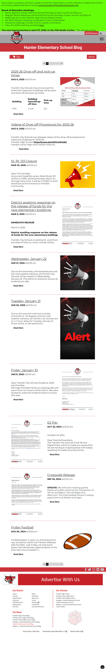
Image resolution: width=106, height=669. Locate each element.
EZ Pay (52, 422)
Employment (17, 604)
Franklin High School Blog (20, 615)
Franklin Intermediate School (65, 598)
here (42, 25)
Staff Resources (92, 33)
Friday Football (22, 527)
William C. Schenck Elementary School (68, 604)
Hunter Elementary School (64, 602)
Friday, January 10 (24, 370)
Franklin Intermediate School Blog (23, 619)
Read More (17, 114)
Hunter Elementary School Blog (22, 623)
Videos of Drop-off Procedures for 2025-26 (43, 124)
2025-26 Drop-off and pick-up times (33, 73)
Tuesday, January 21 (26, 301)
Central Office (60, 606)
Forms (34, 600)
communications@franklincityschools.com (58, 5)
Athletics (35, 602)
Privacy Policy (27, 630)
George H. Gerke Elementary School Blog (25, 621)
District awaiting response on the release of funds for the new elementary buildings (34, 206)
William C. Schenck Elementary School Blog (26, 625)
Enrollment (35, 604)
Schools (15, 596)
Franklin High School (62, 594)
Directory (15, 600)
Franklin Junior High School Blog (23, 617)
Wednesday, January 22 (29, 259)
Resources (35, 598)
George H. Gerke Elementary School (67, 600)
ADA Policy (36, 630)
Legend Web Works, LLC (58, 630)
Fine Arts (15, 606)
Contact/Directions (37, 606)
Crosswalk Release (61, 475)
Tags (16, 57)
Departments (17, 598)
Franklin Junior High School (64, 596)
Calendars (35, 596)
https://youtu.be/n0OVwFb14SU (51, 142)
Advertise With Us (76, 630)
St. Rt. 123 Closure (24, 161)
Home (14, 594)
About (34, 594)
